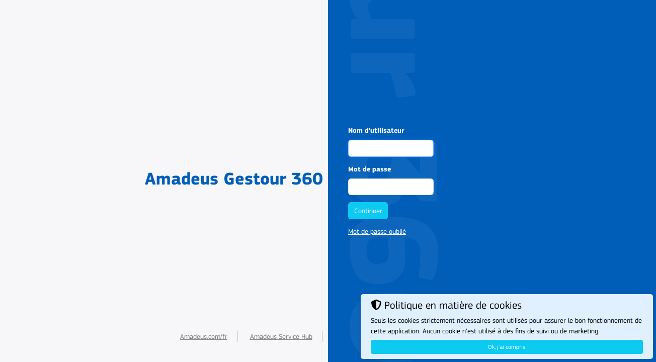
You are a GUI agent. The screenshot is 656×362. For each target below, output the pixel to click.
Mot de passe (369, 169)
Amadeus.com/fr (203, 336)
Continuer (368, 211)
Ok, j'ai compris (506, 346)
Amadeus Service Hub (281, 336)
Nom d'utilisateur (376, 130)
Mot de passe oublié (377, 231)
